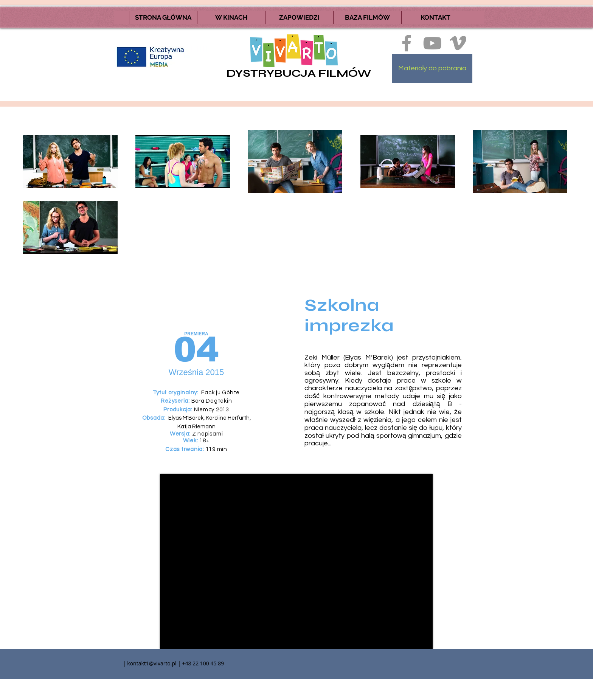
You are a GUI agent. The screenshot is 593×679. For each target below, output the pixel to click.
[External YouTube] (296, 561)
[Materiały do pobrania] (432, 68)
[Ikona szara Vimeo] (458, 43)
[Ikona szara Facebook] (407, 43)
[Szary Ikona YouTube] (432, 43)
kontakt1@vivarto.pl (151, 663)
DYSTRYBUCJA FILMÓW (299, 73)
